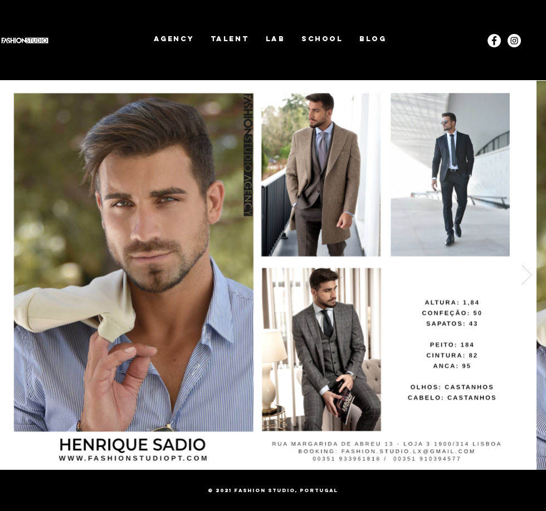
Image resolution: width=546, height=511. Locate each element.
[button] (229, 38)
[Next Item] (526, 275)
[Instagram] (514, 40)
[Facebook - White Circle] (494, 40)
